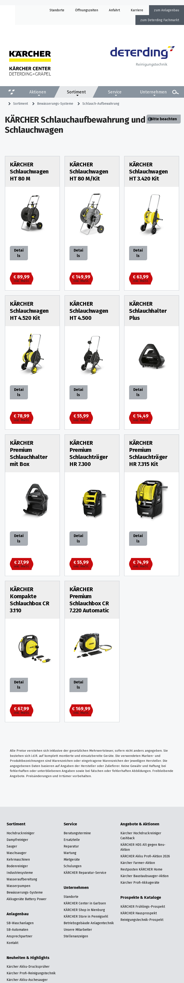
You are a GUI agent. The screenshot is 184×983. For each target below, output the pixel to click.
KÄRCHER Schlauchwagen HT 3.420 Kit (148, 171)
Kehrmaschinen (18, 859)
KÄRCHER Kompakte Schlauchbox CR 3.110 (29, 600)
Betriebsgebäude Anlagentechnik (89, 923)
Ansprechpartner (19, 936)
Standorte (57, 10)
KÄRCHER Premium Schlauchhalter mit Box (28, 453)
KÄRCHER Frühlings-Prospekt (142, 906)
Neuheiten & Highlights (28, 957)
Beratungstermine (77, 833)
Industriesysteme (20, 872)
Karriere (137, 10)
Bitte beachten (163, 119)
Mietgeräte (72, 859)
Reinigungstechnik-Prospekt (141, 919)
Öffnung (81, 10)
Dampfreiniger (17, 839)
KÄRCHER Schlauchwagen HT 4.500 (88, 310)
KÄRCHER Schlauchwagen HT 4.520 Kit (29, 310)
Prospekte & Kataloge (140, 897)
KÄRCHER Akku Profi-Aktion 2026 (145, 856)
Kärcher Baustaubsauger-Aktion (144, 876)
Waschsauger (17, 853)
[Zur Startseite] (142, 61)
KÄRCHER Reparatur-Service (85, 872)
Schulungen (72, 866)
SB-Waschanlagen (20, 923)
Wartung (70, 853)
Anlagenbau (170, 10)
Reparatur (71, 846)
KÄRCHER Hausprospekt (138, 913)
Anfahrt (114, 10)
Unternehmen (153, 92)
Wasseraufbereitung (22, 879)
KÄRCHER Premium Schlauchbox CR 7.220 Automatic (89, 600)
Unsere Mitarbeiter (78, 929)
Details (18, 253)
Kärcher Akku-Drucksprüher (28, 966)
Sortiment (76, 92)
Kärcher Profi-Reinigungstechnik (31, 973)
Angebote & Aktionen (139, 824)
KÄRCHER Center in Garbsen (85, 903)
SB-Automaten (17, 929)
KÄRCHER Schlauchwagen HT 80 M (29, 171)
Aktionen (37, 92)
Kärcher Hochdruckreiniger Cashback (140, 835)
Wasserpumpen (18, 885)
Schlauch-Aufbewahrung (100, 103)
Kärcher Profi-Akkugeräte (139, 882)
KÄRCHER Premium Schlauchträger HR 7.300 (88, 453)
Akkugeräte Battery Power (26, 899)
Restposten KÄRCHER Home (141, 869)
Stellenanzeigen (76, 936)
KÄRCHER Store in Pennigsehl (86, 916)
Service (115, 92)
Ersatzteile (72, 839)
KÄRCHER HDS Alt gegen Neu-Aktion (142, 847)
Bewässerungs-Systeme (55, 103)
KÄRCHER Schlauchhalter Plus (147, 310)
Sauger (12, 846)
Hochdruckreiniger (20, 833)
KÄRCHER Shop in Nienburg (84, 909)
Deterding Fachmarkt (163, 20)
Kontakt (12, 942)
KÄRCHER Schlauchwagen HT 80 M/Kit (88, 171)
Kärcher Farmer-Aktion (137, 862)
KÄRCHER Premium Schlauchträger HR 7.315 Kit (148, 453)
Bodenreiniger (17, 866)
